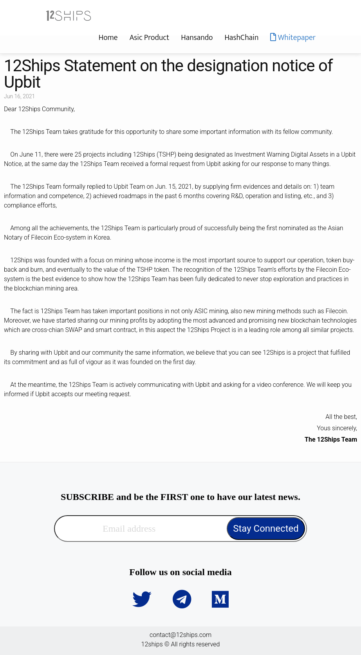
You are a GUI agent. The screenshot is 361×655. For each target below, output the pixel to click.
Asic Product (150, 37)
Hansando (197, 37)
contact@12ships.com (180, 635)
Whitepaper (293, 37)
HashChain (241, 37)
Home (108, 37)
